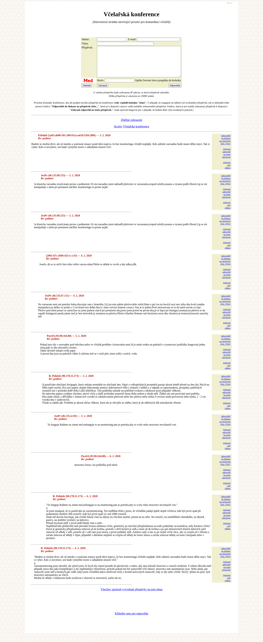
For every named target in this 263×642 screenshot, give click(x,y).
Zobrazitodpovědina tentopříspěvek (226, 159)
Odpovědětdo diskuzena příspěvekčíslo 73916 (224, 266)
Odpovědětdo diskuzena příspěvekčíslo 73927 (224, 466)
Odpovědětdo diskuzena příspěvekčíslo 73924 (224, 386)
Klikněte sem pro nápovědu (131, 619)
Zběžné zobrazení (131, 126)
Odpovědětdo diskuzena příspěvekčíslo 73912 (224, 185)
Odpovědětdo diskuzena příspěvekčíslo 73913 (224, 225)
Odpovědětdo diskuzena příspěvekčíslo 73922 (224, 306)
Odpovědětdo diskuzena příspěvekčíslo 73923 (224, 346)
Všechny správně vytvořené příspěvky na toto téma (132, 595)
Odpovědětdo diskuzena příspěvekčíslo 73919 (224, 558)
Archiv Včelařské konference (131, 132)
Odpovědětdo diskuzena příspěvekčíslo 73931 (224, 506)
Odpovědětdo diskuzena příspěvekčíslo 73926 (224, 426)
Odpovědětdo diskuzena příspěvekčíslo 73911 (224, 145)
